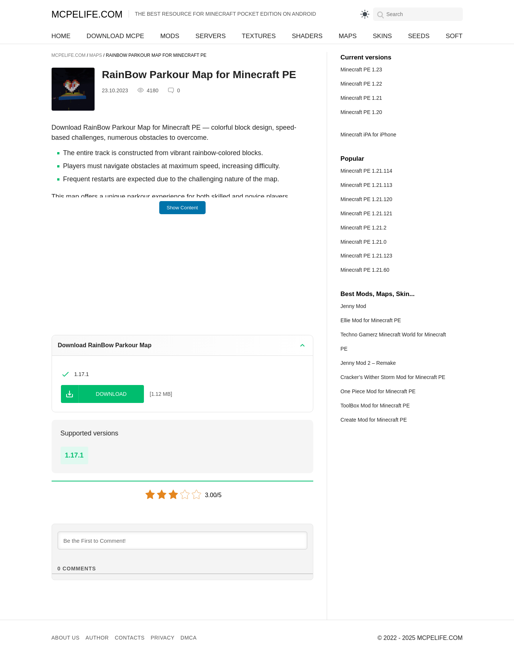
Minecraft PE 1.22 (361, 84)
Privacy (163, 638)
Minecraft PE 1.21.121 (367, 213)
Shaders (307, 36)
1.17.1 (74, 455)
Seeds (419, 36)
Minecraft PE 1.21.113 (367, 185)
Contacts (130, 638)
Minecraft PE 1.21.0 (364, 242)
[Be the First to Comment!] (182, 540)
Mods (169, 36)
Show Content (182, 207)
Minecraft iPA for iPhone (368, 135)
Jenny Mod (353, 306)
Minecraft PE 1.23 (361, 70)
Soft (454, 36)
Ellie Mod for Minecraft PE (371, 320)
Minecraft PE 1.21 (361, 98)
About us (66, 638)
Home (61, 36)
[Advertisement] (182, 279)
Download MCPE (115, 36)
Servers (211, 36)
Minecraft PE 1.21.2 (364, 228)
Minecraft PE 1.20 (361, 112)
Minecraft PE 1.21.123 (367, 256)
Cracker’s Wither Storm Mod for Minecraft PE (393, 377)
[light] (364, 14)
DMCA (189, 638)
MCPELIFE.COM (87, 14)
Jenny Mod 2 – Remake (368, 363)
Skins (382, 36)
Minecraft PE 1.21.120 (367, 199)
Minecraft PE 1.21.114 (367, 171)
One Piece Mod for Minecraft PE (378, 391)
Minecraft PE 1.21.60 (365, 270)
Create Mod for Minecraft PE (374, 420)
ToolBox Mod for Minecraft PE (375, 406)
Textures (259, 36)
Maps (348, 36)
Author (97, 638)
